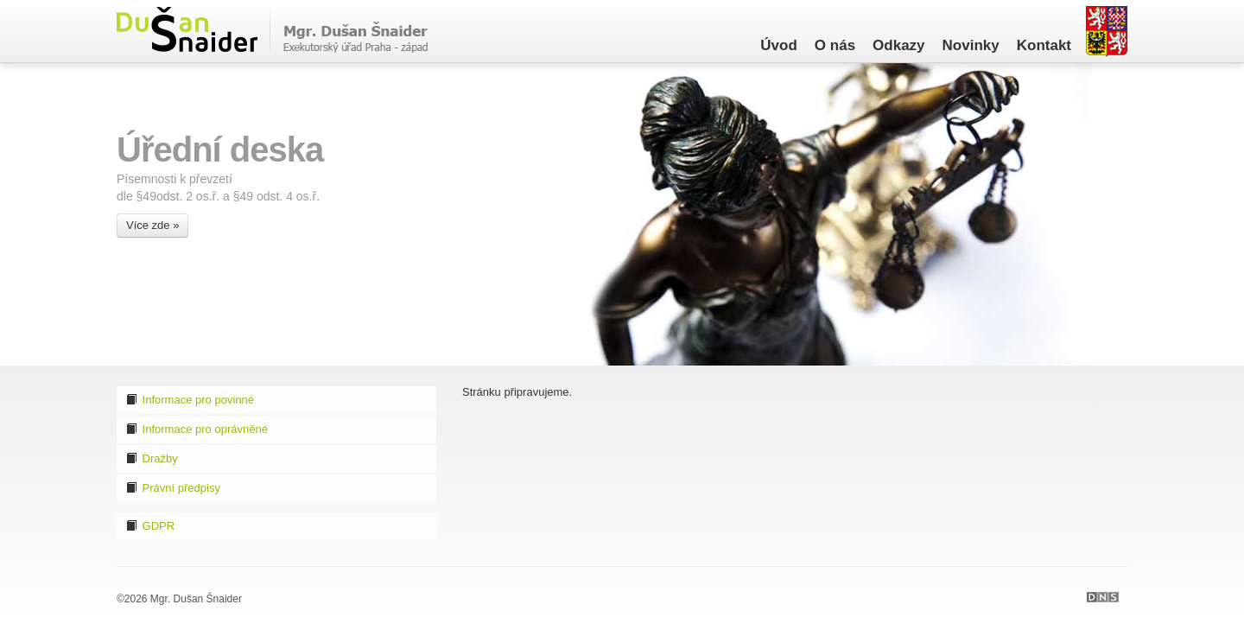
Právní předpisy (172, 487)
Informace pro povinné (189, 399)
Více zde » (152, 225)
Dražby (151, 458)
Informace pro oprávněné (196, 429)
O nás (835, 45)
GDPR (150, 525)
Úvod (778, 45)
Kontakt (1044, 45)
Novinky (971, 45)
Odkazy (898, 45)
